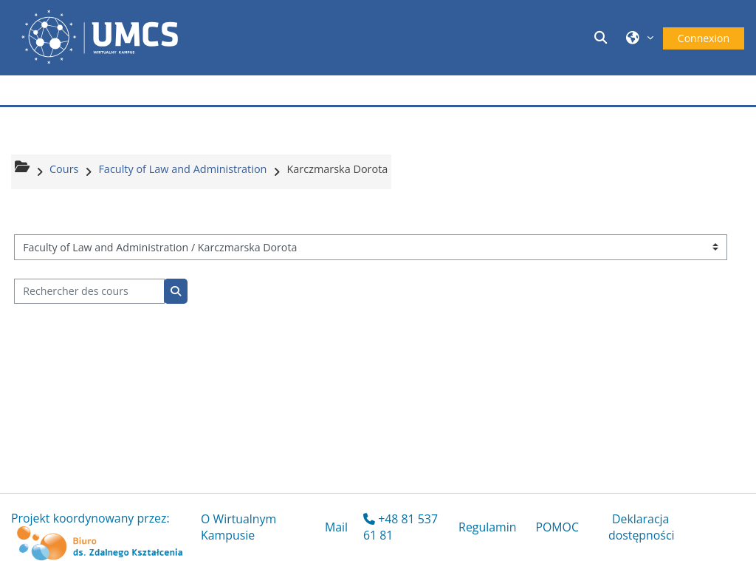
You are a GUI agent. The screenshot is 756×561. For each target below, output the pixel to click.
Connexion (703, 38)
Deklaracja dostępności (641, 527)
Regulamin (487, 527)
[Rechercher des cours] (89, 292)
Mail (336, 527)
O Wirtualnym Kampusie (238, 527)
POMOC (557, 527)
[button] (603, 37)
